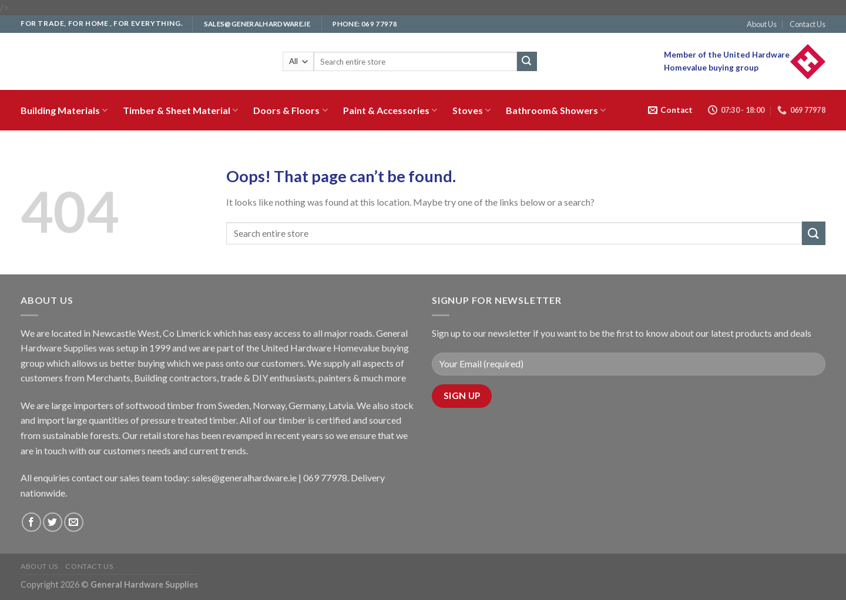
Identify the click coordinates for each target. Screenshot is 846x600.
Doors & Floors (290, 110)
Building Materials (64, 110)
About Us (762, 24)
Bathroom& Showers (556, 110)
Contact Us (807, 24)
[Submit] (527, 62)
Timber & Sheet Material (180, 110)
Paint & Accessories (390, 110)
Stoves (471, 110)
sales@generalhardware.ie (244, 477)
